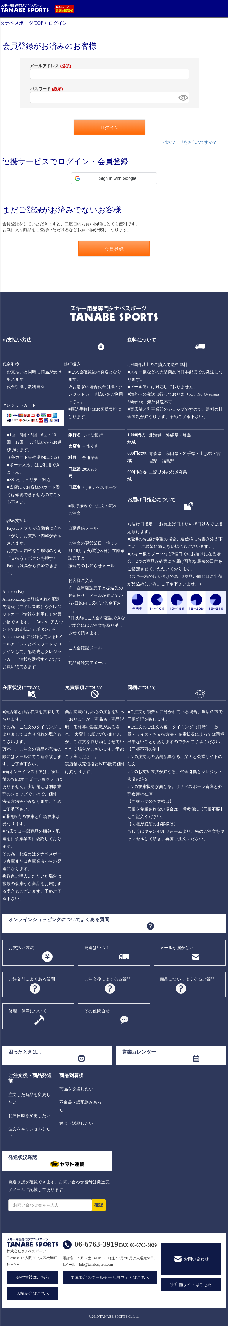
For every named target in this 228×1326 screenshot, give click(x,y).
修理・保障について (28, 1011)
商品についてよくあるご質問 (187, 979)
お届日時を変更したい (29, 1116)
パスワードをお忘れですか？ (190, 142)
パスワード (46, 89)
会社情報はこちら (32, 1277)
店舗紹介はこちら (32, 1293)
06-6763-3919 (96, 1244)
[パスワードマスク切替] (183, 97)
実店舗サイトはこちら (191, 1284)
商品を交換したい (76, 1089)
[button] (114, 178)
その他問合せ (97, 1011)
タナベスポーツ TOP (21, 23)
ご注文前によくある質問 (32, 979)
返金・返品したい (76, 1123)
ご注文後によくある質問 (107, 979)
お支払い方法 (21, 948)
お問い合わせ (196, 1259)
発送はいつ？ (97, 948)
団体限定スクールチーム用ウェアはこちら (109, 1277)
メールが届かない (177, 948)
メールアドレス (50, 66)
